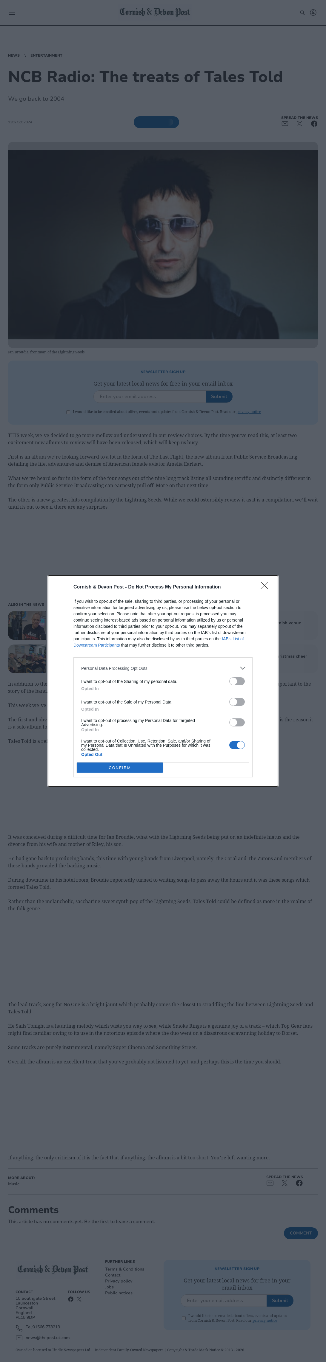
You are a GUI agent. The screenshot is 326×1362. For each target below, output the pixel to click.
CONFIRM (120, 767)
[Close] (266, 587)
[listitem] (163, 668)
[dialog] (163, 681)
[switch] (237, 681)
